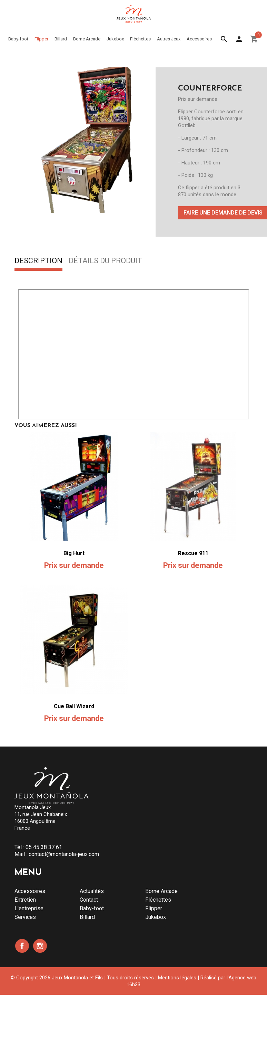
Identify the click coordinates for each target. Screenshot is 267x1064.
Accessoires (29, 891)
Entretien (25, 899)
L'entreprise (28, 908)
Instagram (40, 946)
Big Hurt (74, 553)
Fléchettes (158, 899)
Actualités (92, 891)
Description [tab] (38, 261)
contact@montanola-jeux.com (64, 854)
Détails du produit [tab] (105, 261)
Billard (87, 917)
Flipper (153, 908)
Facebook (22, 946)
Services (25, 917)
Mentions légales (177, 978)
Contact (89, 899)
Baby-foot (92, 908)
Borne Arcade (161, 891)
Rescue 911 (193, 553)
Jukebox (155, 917)
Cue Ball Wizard (74, 706)
